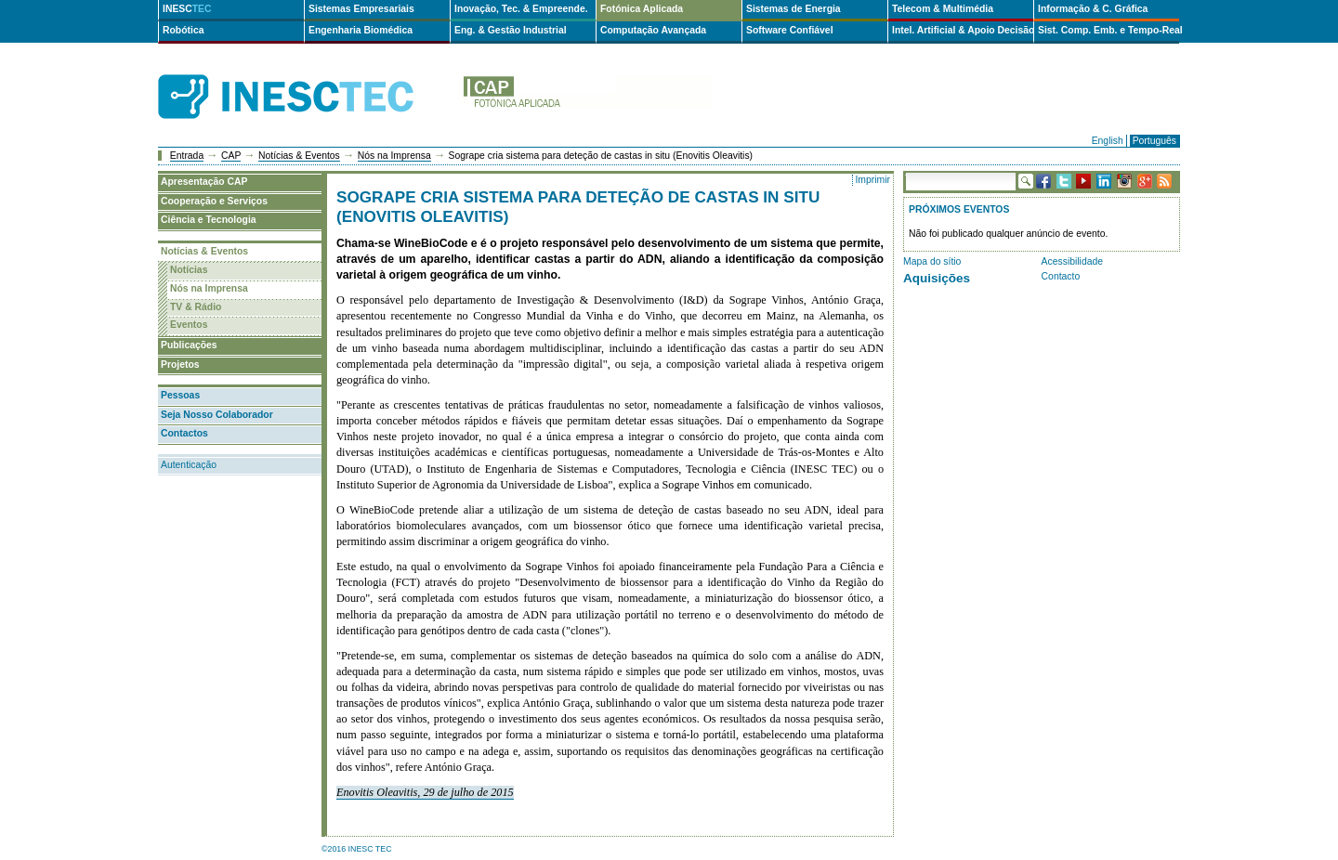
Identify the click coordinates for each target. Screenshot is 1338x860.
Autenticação (188, 465)
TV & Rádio (195, 307)
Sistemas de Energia (793, 9)
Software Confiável (789, 30)
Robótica (183, 30)
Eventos (188, 324)
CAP (231, 155)
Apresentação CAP (204, 181)
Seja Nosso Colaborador (217, 415)
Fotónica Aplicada (641, 9)
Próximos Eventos (959, 209)
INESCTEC (306, 76)
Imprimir (872, 180)
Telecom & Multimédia (942, 9)
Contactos (184, 433)
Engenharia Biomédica (360, 30)
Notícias (188, 270)
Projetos (180, 364)
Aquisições (936, 278)
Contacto (1061, 276)
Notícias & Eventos (299, 155)
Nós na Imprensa (394, 155)
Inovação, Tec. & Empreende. (521, 9)
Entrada (186, 155)
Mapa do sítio (932, 261)
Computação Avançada (653, 30)
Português (1154, 141)
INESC (187, 9)
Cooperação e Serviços (214, 201)
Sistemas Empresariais (361, 9)
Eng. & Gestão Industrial (510, 30)
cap (587, 97)
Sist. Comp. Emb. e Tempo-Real (1108, 30)
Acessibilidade (1072, 261)
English (1107, 141)
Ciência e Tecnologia (208, 220)
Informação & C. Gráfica (1093, 9)
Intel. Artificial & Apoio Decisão (962, 30)
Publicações (189, 345)
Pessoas (180, 395)
